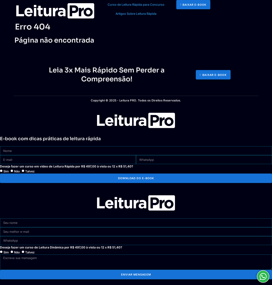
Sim (6, 171)
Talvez (30, 171)
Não (17, 171)
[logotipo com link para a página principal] (55, 11)
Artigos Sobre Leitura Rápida (136, 14)
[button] (193, 4)
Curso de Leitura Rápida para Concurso (136, 4)
